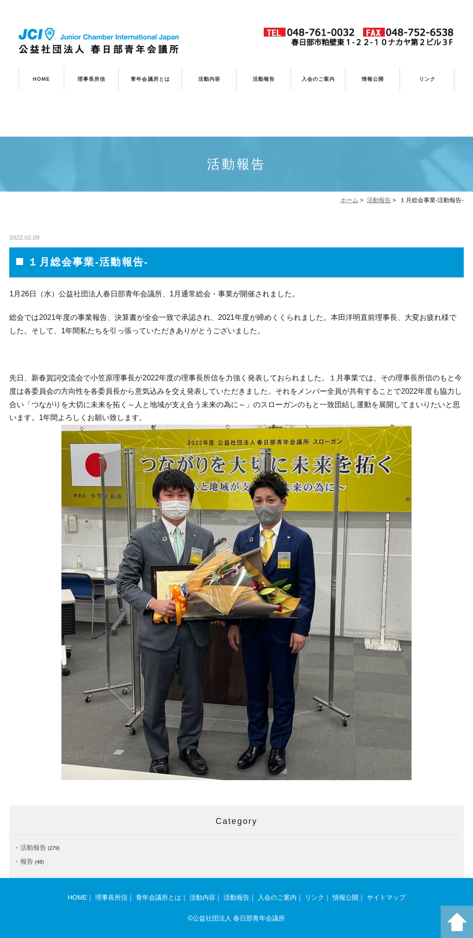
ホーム (349, 200)
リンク (427, 79)
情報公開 (373, 79)
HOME (41, 79)
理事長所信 (92, 79)
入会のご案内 (318, 79)
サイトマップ (386, 897)
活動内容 (209, 79)
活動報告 (264, 79)
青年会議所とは (150, 79)
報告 (26, 861)
